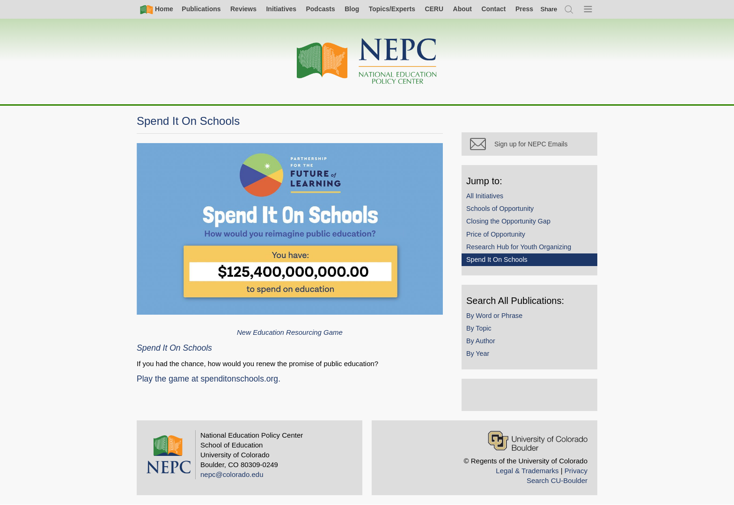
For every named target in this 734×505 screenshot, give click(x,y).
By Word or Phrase (494, 315)
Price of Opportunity (495, 234)
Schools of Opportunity (500, 208)
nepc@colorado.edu (232, 474)
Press (524, 9)
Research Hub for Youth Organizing (518, 247)
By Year (477, 353)
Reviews (243, 9)
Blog (352, 9)
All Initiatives (484, 196)
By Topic (479, 328)
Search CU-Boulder (557, 480)
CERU (434, 9)
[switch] (549, 9)
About (462, 9)
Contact (493, 9)
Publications (201, 9)
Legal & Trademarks (527, 471)
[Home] (367, 61)
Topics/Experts (392, 9)
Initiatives (281, 9)
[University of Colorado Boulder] (537, 440)
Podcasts (320, 9)
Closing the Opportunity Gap (508, 221)
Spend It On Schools (497, 259)
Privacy (576, 471)
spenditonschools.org (239, 378)
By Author (480, 341)
